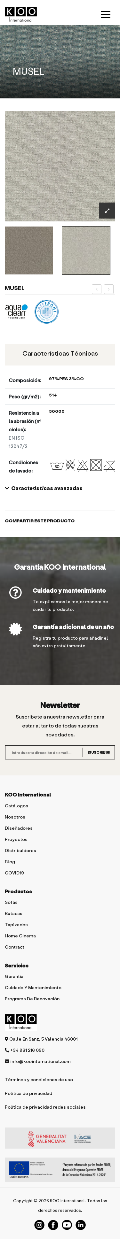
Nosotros (15, 817)
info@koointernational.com (38, 1061)
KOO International (67, 1200)
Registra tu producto (55, 638)
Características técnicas (60, 353)
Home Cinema (20, 935)
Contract (14, 947)
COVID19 (14, 872)
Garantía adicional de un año (73, 626)
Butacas (13, 913)
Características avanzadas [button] (44, 488)
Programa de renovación (32, 998)
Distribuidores (20, 850)
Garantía (14, 976)
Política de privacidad (28, 1093)
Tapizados (16, 924)
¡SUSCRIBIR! (99, 752)
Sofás (11, 902)
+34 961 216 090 (24, 1050)
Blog (10, 861)
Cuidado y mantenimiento (69, 590)
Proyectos (16, 839)
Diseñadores (19, 828)
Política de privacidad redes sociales (45, 1107)
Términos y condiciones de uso (39, 1079)
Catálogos (16, 805)
